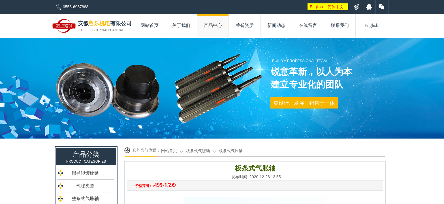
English (316, 7)
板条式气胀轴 (231, 151)
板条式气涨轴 (198, 151)
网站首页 (169, 151)
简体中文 (335, 7)
